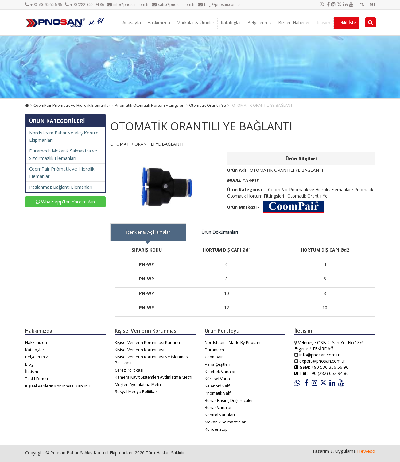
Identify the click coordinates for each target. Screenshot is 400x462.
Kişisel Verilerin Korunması (139, 349)
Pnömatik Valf (218, 393)
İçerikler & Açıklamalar (148, 232)
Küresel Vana (217, 378)
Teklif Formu (36, 378)
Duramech (214, 349)
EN (362, 4)
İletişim (323, 22)
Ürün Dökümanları (220, 232)
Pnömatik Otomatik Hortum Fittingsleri (149, 105)
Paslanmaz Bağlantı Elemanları (60, 187)
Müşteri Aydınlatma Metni (138, 384)
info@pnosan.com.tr (128, 4)
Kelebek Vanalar (220, 371)
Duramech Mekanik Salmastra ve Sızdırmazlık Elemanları (63, 154)
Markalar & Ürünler (195, 22)
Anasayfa (131, 22)
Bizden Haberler (294, 22)
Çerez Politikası (129, 370)
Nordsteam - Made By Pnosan (232, 342)
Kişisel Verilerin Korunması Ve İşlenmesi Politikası (152, 359)
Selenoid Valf (217, 386)
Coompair (214, 357)
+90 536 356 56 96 (43, 4)
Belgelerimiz (259, 22)
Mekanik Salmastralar (225, 422)
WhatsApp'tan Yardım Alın (65, 201)
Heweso (366, 451)
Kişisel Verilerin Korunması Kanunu (57, 386)
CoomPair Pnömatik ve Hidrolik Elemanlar (71, 105)
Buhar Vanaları (219, 407)
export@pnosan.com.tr (322, 361)
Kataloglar (231, 22)
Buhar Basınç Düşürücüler (229, 400)
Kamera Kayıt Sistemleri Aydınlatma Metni (153, 377)
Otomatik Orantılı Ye (207, 105)
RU (372, 4)
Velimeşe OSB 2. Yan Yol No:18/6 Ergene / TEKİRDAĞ (329, 346)
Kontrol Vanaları (220, 415)
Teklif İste (346, 22)
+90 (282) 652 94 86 (84, 4)
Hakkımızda (158, 22)
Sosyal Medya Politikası (137, 391)
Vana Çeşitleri (217, 364)
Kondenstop (216, 429)
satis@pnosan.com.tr (173, 4)
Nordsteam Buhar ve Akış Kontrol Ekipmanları (64, 136)
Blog (29, 364)
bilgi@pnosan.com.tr (219, 4)
